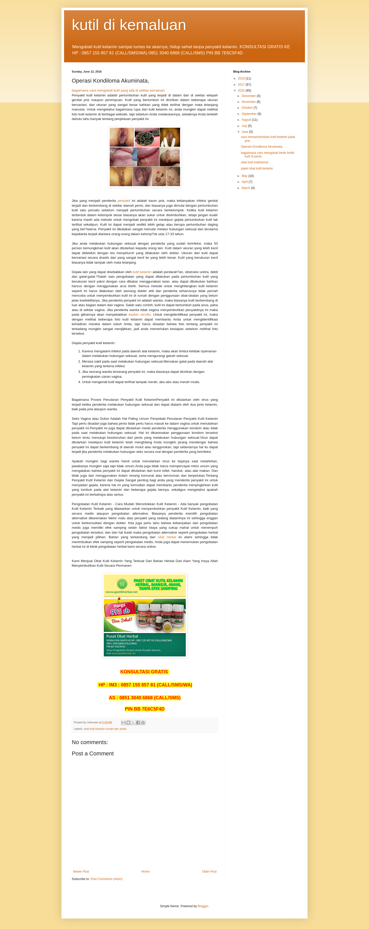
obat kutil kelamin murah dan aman (105, 728)
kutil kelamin (142, 272)
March (246, 188)
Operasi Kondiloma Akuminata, (262, 146)
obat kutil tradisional (254, 162)
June (245, 132)
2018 (242, 78)
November (249, 102)
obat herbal (167, 537)
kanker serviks (140, 314)
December (249, 96)
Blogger (203, 906)
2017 (242, 84)
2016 (242, 90)
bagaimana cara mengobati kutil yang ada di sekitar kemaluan (118, 90)
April (245, 182)
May (245, 176)
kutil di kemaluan (129, 24)
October (247, 107)
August (247, 120)
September (250, 114)
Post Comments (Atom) (106, 879)
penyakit (124, 201)
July (245, 126)
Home (145, 871)
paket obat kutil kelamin (257, 168)
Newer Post (81, 871)
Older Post (209, 871)
